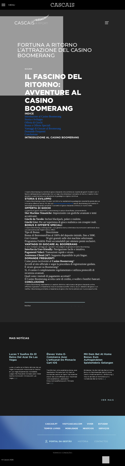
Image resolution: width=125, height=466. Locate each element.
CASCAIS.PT (51, 424)
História (83, 441)
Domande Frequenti (35, 131)
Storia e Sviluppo (34, 119)
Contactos (101, 441)
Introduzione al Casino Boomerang (43, 116)
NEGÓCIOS (88, 428)
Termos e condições (62, 453)
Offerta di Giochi (34, 122)
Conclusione (31, 134)
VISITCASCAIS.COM (72, 424)
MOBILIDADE (71, 428)
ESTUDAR (103, 424)
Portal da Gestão (60, 441)
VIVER (90, 424)
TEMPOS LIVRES (52, 428)
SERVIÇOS (104, 428)
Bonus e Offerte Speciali (37, 125)
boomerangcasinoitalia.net (63, 203)
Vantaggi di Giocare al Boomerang (43, 128)
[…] (16, 378)
